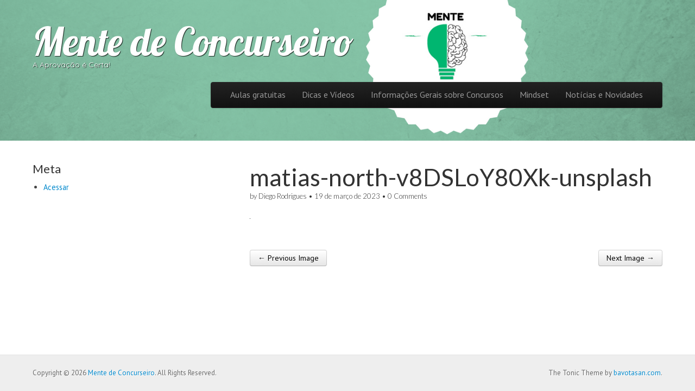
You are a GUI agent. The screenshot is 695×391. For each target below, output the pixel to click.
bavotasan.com (637, 372)
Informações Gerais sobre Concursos (437, 94)
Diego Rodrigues (282, 196)
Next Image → (630, 258)
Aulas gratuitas (258, 94)
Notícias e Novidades (604, 94)
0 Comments (407, 196)
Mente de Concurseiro (193, 41)
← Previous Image (288, 258)
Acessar (56, 187)
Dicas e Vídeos (328, 94)
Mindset (534, 94)
